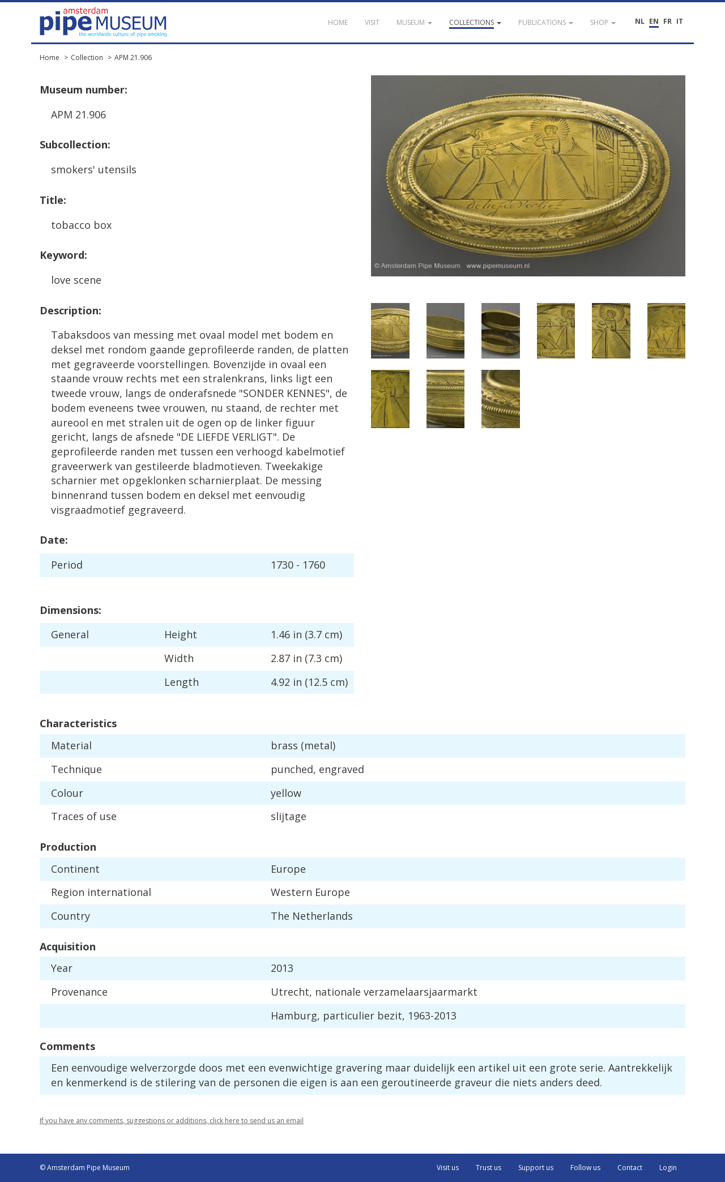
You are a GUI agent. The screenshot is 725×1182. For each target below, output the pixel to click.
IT (679, 21)
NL (640, 21)
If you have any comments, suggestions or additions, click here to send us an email (172, 1120)
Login (668, 1167)
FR (667, 21)
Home (49, 57)
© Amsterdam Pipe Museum (85, 1167)
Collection (87, 57)
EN (654, 21)
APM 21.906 (133, 57)
